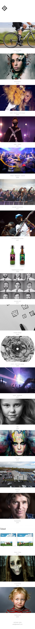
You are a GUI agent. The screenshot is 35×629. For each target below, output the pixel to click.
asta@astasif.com (17, 624)
